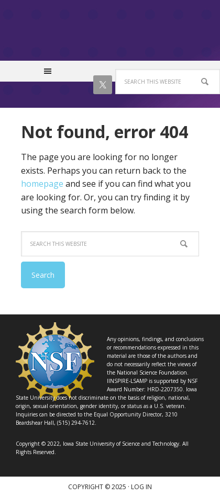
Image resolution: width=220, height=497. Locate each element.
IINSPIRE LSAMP (110, 35)
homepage (42, 183)
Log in (141, 486)
